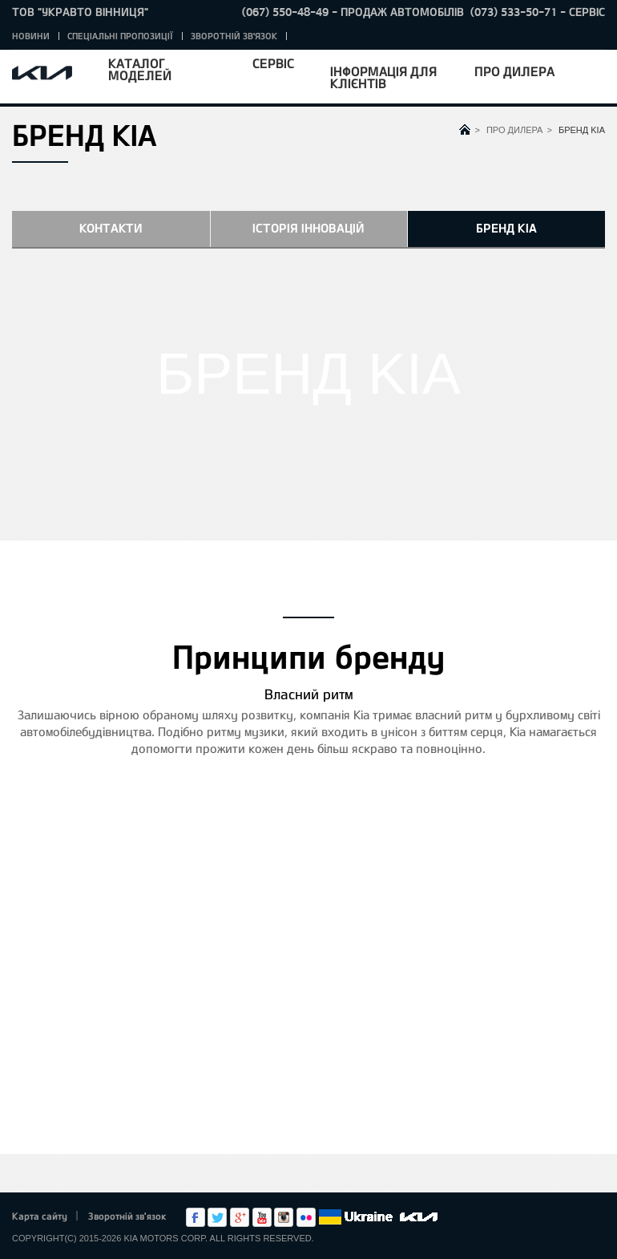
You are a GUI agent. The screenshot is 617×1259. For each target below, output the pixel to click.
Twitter (217, 1217)
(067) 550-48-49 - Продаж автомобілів (353, 11)
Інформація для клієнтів (383, 77)
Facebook (195, 1217)
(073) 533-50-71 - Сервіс (537, 11)
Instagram (283, 1217)
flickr (306, 1217)
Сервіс (273, 63)
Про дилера (514, 71)
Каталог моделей (139, 69)
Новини (31, 35)
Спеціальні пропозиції (120, 35)
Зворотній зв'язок (234, 35)
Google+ (239, 1217)
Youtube (262, 1217)
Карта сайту (39, 1215)
